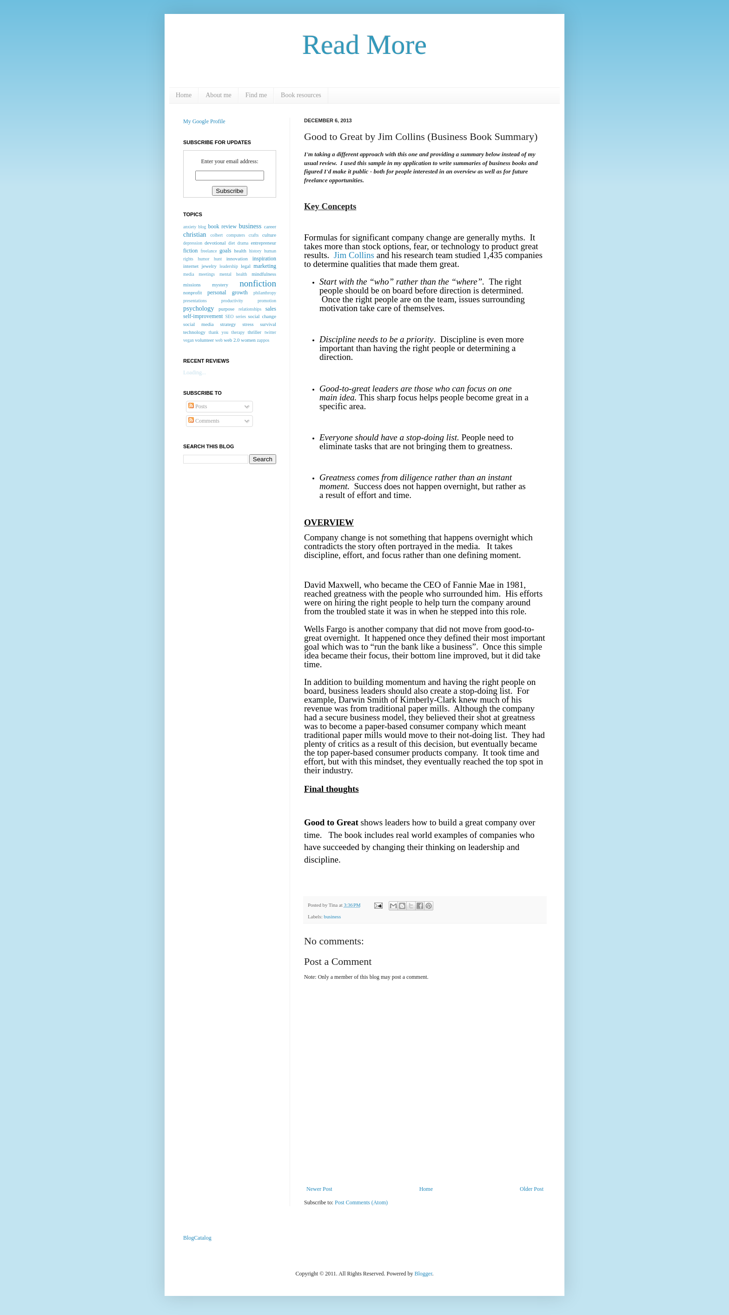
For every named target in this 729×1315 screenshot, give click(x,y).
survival (268, 324)
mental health (233, 274)
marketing (264, 266)
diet (231, 243)
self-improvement (203, 316)
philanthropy (264, 292)
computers (235, 235)
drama (242, 243)
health (240, 250)
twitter (270, 332)
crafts (253, 235)
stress (247, 324)
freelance (208, 250)
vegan (188, 340)
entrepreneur (263, 243)
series (241, 316)
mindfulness (264, 274)
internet (191, 266)
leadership (228, 266)
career (270, 226)
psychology (198, 308)
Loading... (194, 372)
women (248, 340)
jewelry (208, 266)
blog (202, 226)
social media (198, 324)
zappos (263, 340)
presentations (195, 300)
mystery (220, 284)
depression (192, 243)
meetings (207, 274)
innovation (237, 258)
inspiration (264, 258)
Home (184, 95)
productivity (232, 300)
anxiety (189, 226)
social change (262, 316)
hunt (218, 258)
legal (246, 266)
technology (194, 332)
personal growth (227, 292)
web (219, 340)
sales (270, 309)
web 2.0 (231, 340)
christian (194, 234)
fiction (190, 250)
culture (269, 235)
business (332, 916)
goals (225, 250)
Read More (364, 44)
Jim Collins (354, 255)
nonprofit (192, 292)
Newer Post (319, 1189)
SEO (229, 316)
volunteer (204, 340)
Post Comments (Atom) (361, 1202)
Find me (256, 95)
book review (222, 226)
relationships (250, 309)
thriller (254, 332)
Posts (197, 406)
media (188, 274)
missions (192, 284)
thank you (218, 332)
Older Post (531, 1189)
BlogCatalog (197, 1238)
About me (218, 95)
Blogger (423, 1273)
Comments (203, 421)
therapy (238, 332)
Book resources (301, 95)
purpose (226, 309)
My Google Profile (204, 121)
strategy (228, 324)
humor (203, 258)
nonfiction (257, 283)
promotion (267, 300)
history (255, 250)
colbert (217, 235)
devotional (215, 243)
